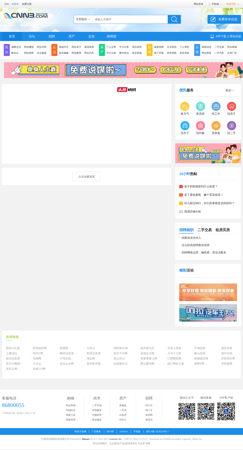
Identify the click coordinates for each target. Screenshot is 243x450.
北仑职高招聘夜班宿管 (196, 245)
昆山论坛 (119, 358)
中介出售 (124, 47)
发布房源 (137, 53)
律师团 (111, 36)
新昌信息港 (94, 353)
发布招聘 (171, 53)
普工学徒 (159, 53)
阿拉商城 (232, 47)
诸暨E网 (199, 364)
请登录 (15, 4)
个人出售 (111, 47)
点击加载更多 (86, 176)
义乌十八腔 (174, 353)
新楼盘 (122, 405)
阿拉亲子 (76, 47)
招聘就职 (186, 230)
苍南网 (37, 358)
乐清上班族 (174, 348)
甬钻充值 (235, 36)
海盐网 (91, 358)
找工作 (149, 405)
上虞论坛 (11, 353)
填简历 (149, 419)
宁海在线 (65, 358)
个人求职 (184, 47)
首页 (12, 36)
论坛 (32, 36)
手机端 (215, 4)
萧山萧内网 (147, 364)
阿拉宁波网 (80, 431)
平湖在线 (199, 348)
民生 (6, 50)
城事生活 (16, 47)
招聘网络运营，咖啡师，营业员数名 (204, 252)
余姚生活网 (147, 353)
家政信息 (206, 47)
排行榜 (110, 431)
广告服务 (96, 431)
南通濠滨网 (201, 358)
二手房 (122, 410)
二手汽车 (219, 53)
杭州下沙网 (120, 353)
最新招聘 (159, 47)
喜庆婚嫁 (64, 53)
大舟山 (91, 348)
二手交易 (219, 47)
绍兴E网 (38, 353)
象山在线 (199, 353)
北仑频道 (41, 53)
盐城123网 (39, 369)
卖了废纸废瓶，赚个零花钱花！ (203, 194)
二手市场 (97, 405)
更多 (229, 90)
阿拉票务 (206, 53)
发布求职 (184, 53)
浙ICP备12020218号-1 (157, 431)
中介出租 (111, 53)
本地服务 (97, 410)
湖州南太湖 (120, 348)
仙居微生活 (120, 364)
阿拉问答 (41, 47)
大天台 (37, 364)
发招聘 (149, 415)
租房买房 (223, 230)
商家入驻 (70, 415)
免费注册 (26, 4)
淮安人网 (11, 369)
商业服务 (97, 419)
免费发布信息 (227, 19)
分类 (197, 50)
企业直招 (171, 47)
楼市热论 (124, 53)
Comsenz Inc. (115, 439)
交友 (91, 36)
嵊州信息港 (67, 353)
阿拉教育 (76, 53)
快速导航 (231, 4)
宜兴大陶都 (13, 364)
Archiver (123, 431)
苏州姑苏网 (40, 348)
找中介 (122, 419)
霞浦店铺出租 (192, 211)
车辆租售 (97, 415)
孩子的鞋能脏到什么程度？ (201, 186)
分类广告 (232, 53)
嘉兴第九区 (147, 348)
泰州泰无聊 (94, 364)
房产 (72, 36)
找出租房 (137, 47)
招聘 (52, 36)
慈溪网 (64, 348)
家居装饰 (89, 47)
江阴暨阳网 (174, 358)
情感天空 (64, 47)
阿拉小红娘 (13, 348)
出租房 (122, 415)
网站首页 (198, 4)
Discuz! (86, 439)
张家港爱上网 (148, 358)
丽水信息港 (13, 358)
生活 (54, 50)
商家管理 (70, 419)
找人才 (149, 410)
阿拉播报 (29, 47)
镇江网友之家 (175, 364)
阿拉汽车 (89, 53)
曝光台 (15, 53)
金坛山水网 (67, 364)
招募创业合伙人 (191, 237)
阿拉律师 (29, 53)
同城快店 (70, 410)
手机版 (136, 431)
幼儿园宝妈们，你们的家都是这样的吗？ (209, 203)
